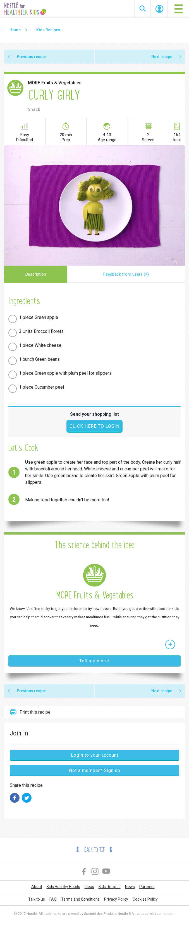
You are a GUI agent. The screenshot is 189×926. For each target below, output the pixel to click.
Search (142, 8)
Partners (147, 886)
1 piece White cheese (40, 345)
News (130, 886)
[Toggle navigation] (178, 9)
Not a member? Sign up (94, 770)
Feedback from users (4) (126, 274)
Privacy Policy (116, 899)
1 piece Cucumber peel (41, 387)
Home (15, 30)
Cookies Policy (145, 899)
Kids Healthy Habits (63, 886)
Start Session (159, 9)
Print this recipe (35, 712)
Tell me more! (94, 660)
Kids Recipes (48, 30)
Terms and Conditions (80, 899)
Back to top (94, 849)
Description (35, 274)
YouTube (106, 871)
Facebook (84, 871)
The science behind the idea (95, 545)
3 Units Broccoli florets (41, 331)
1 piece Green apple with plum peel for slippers (65, 373)
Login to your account (94, 755)
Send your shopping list (94, 414)
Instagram (95, 871)
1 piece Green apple (38, 317)
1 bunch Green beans (39, 359)
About (36, 886)
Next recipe (161, 56)
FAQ (53, 899)
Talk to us (36, 899)
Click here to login (94, 426)
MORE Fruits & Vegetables (55, 82)
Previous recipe (31, 56)
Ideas (89, 886)
